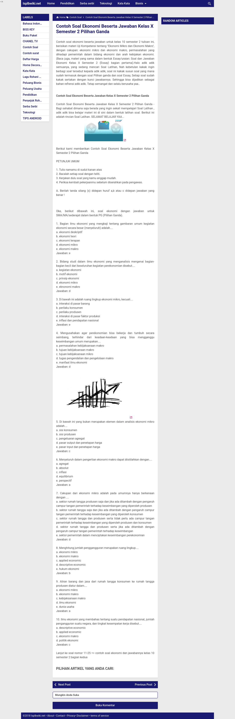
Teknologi (106, 3)
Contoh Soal (30, 47)
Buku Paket (30, 35)
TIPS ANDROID (32, 118)
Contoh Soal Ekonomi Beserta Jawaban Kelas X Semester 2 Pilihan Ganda (99, 28)
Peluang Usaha (32, 88)
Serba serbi (87, 3)
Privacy (71, 715)
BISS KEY (29, 29)
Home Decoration (34, 65)
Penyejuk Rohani (33, 100)
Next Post (64, 684)
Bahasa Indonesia (34, 23)
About (50, 715)
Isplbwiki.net (32, 3)
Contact (60, 715)
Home (51, 3)
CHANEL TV (30, 41)
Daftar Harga (31, 59)
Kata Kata (124, 3)
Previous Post (143, 684)
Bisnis (141, 3)
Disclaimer (83, 715)
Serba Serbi (30, 106)
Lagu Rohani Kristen (35, 77)
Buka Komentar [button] (105, 705)
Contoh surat (31, 53)
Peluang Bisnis (32, 82)
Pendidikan (67, 3)
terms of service (100, 715)
